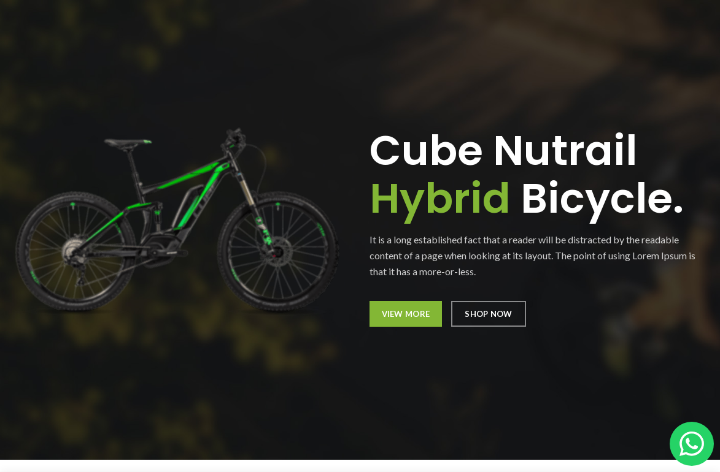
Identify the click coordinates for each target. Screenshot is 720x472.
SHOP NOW (488, 314)
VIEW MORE (406, 314)
